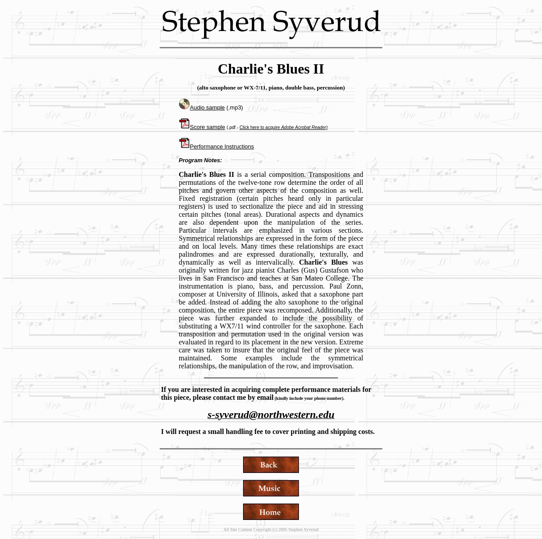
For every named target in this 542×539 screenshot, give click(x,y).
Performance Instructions (222, 146)
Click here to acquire (284, 127)
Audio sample (202, 107)
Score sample (202, 127)
